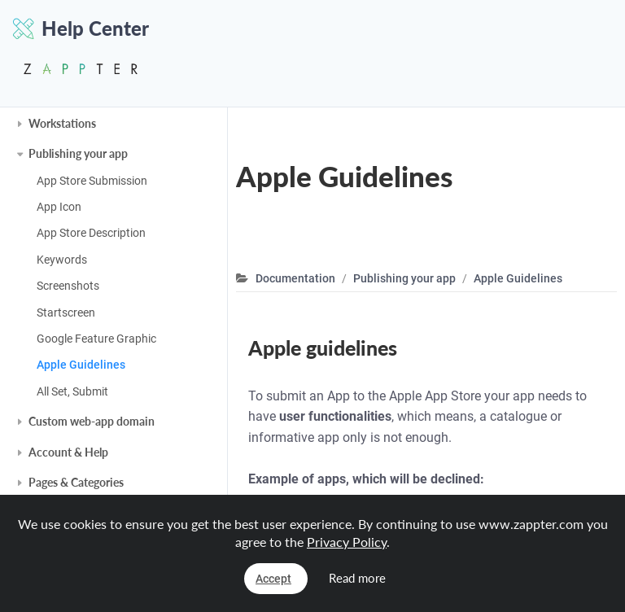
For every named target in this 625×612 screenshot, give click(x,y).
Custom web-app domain (91, 421)
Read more (357, 577)
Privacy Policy (347, 541)
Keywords (62, 259)
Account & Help (68, 452)
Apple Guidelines (81, 364)
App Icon (59, 206)
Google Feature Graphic (96, 338)
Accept (273, 578)
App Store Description (91, 232)
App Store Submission (92, 180)
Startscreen (66, 312)
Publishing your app (78, 153)
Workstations (62, 123)
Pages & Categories (76, 482)
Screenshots (68, 285)
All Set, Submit (72, 391)
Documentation (295, 278)
